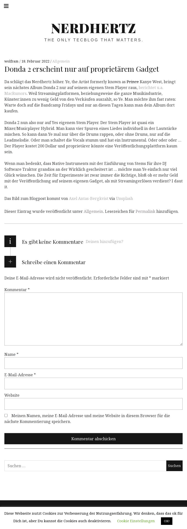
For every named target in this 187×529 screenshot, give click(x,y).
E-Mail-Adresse (20, 374)
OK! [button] (166, 521)
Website (11, 395)
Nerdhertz (93, 27)
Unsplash (124, 198)
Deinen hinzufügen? (104, 241)
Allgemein (61, 61)
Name (11, 354)
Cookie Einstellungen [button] (136, 520)
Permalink (145, 211)
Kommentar (17, 289)
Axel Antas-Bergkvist (88, 198)
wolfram (11, 61)
